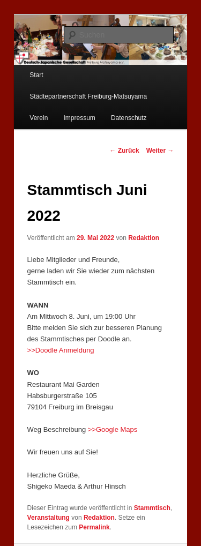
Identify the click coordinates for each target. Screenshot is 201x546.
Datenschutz (129, 118)
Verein (38, 118)
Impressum (79, 118)
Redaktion (143, 238)
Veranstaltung (48, 517)
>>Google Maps (113, 429)
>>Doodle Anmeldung (60, 350)
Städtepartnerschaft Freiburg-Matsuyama (88, 96)
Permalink (94, 527)
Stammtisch (152, 508)
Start (36, 75)
